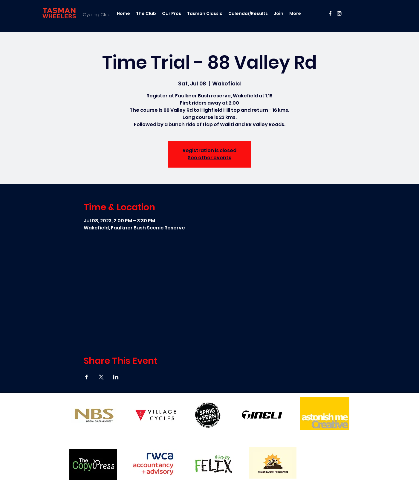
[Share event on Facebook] (86, 377)
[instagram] (339, 13)
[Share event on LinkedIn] (116, 377)
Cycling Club (97, 14)
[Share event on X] (101, 377)
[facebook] (330, 13)
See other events (209, 157)
